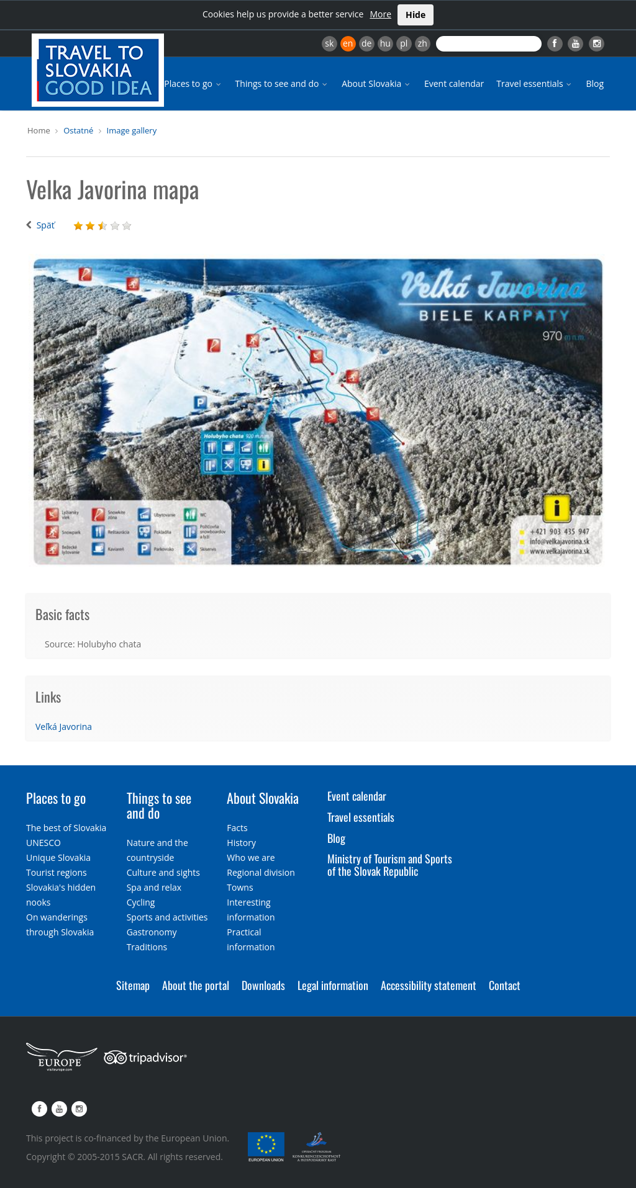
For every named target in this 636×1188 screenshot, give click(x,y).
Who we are (251, 857)
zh (422, 43)
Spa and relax (154, 887)
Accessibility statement (428, 985)
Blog (595, 83)
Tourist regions (56, 872)
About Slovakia (377, 83)
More (380, 14)
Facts (237, 828)
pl (403, 43)
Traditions (147, 947)
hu (385, 43)
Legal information (333, 985)
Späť (46, 225)
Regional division (260, 872)
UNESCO (43, 842)
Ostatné (78, 130)
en (348, 43)
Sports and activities (167, 917)
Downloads (263, 985)
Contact (504, 985)
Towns (240, 887)
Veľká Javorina (63, 726)
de (366, 43)
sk (329, 43)
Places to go (193, 83)
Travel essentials (534, 83)
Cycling (141, 902)
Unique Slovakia (58, 857)
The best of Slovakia (66, 828)
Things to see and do (282, 83)
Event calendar (454, 83)
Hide (415, 14)
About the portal (195, 985)
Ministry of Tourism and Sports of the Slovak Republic (389, 864)
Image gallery (132, 130)
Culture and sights (163, 872)
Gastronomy (152, 932)
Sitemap (133, 985)
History (241, 842)
